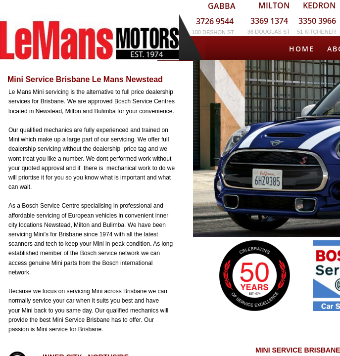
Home (301, 48)
